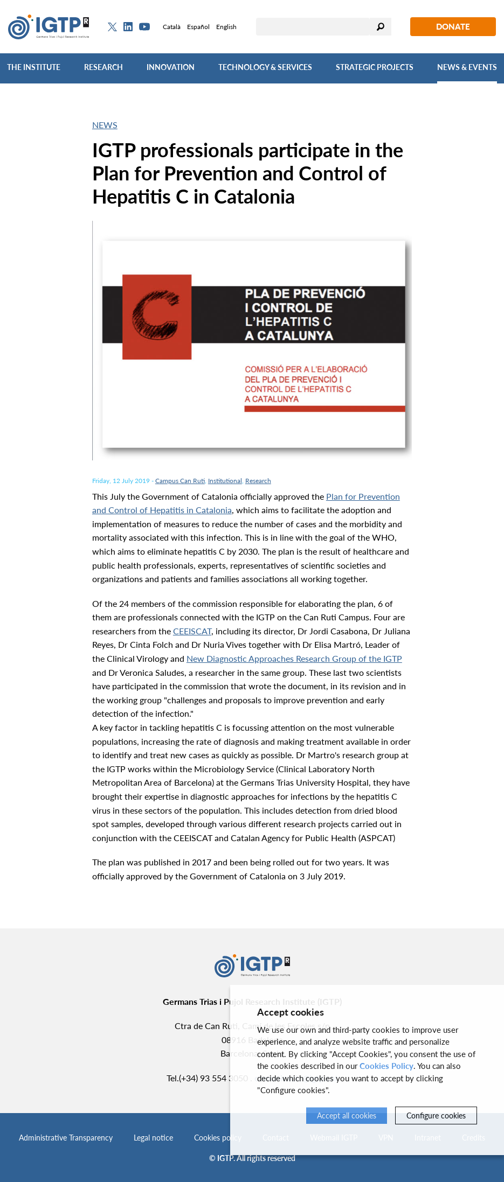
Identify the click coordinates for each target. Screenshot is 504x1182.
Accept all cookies (346, 1115)
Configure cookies (436, 1115)
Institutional (225, 481)
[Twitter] (112, 27)
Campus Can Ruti (180, 481)
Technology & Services (265, 67)
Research (103, 67)
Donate (453, 26)
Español (198, 27)
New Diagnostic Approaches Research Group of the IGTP (294, 658)
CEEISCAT (192, 631)
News (105, 125)
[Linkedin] (128, 27)
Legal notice (153, 1137)
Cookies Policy (386, 1066)
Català (172, 27)
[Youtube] (144, 27)
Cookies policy (217, 1137)
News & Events (467, 67)
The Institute (33, 67)
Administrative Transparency (66, 1137)
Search (380, 27)
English (226, 27)
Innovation (171, 67)
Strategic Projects (374, 67)
